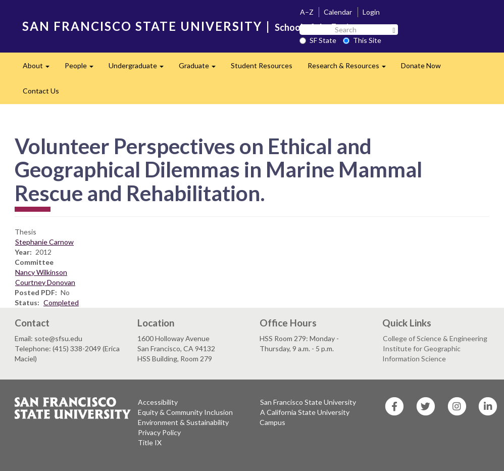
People (83, 68)
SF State (317, 40)
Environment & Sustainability (183, 422)
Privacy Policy (159, 432)
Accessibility (158, 402)
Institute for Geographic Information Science (421, 353)
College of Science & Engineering (435, 338)
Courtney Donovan (45, 282)
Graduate (201, 68)
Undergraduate (140, 68)
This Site (362, 40)
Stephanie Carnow (44, 242)
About (40, 68)
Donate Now (421, 65)
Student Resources (261, 65)
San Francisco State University (308, 402)
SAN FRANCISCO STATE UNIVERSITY (142, 26)
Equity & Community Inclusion (185, 412)
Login (371, 12)
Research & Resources (350, 68)
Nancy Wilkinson (41, 272)
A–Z (307, 12)
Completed (61, 302)
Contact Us (41, 90)
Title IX (150, 442)
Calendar (338, 12)
